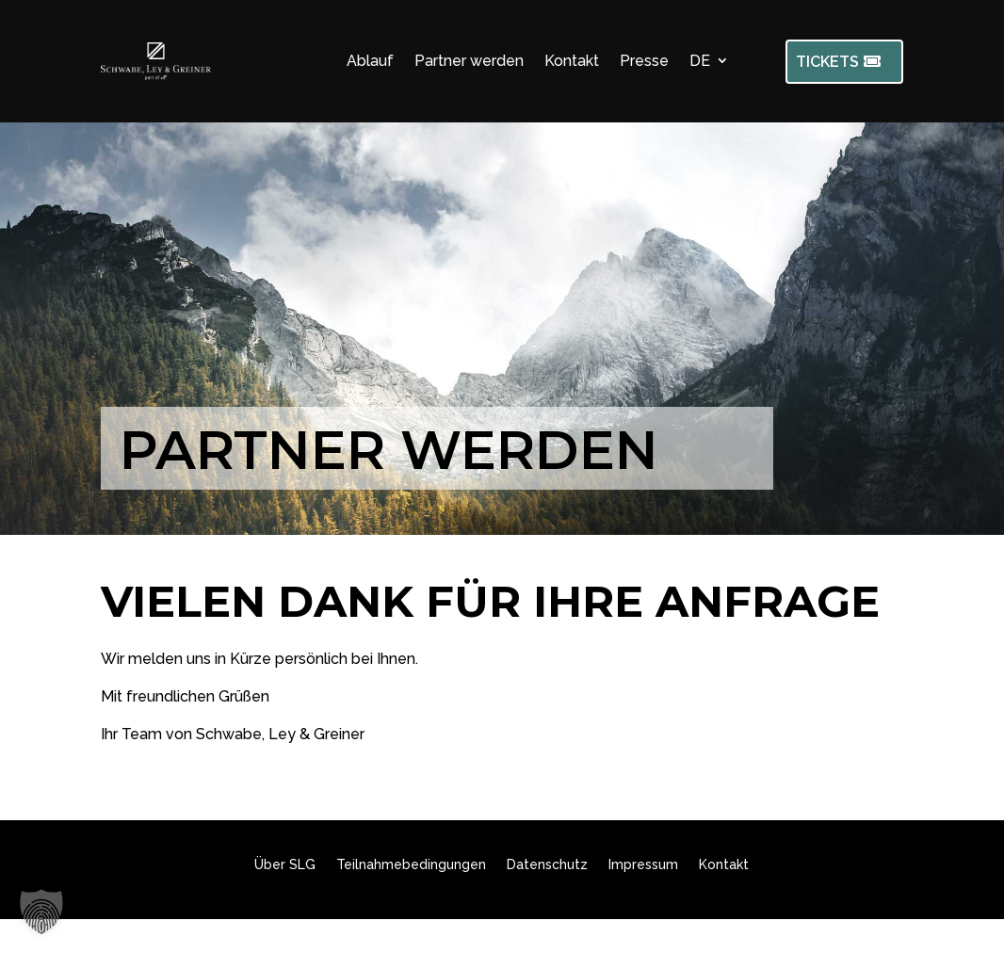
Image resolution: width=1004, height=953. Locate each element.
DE (699, 61)
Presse (644, 61)
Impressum (643, 865)
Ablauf (370, 61)
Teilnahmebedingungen (411, 865)
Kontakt (571, 61)
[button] (41, 911)
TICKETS (827, 62)
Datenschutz (547, 865)
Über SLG (285, 865)
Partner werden (469, 61)
